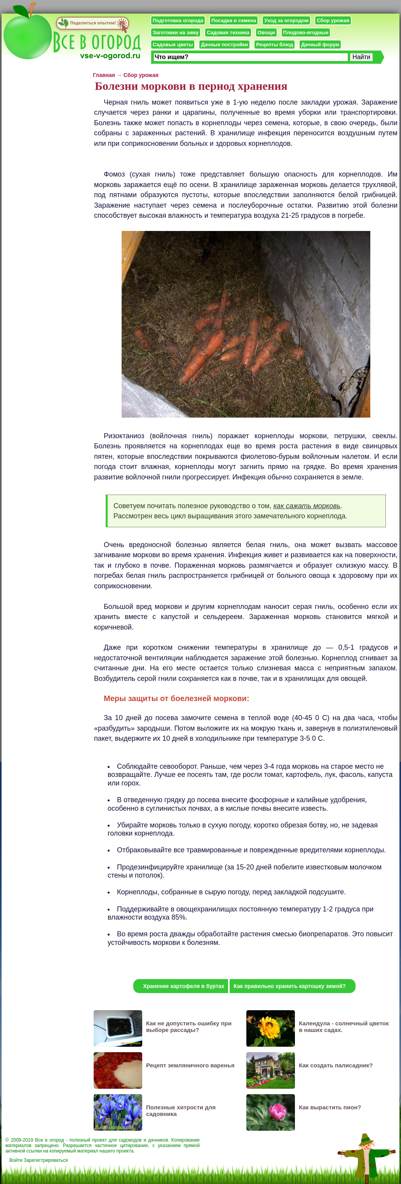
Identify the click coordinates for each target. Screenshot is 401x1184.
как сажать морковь (307, 506)
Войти (16, 1160)
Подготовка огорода (178, 20)
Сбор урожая (333, 20)
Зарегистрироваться (46, 1160)
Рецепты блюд (274, 44)
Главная (104, 75)
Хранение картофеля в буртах (183, 986)
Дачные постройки (224, 44)
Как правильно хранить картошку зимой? (290, 986)
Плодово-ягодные (306, 32)
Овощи (266, 32)
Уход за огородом (286, 20)
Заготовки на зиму (176, 32)
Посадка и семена (233, 20)
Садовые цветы (173, 44)
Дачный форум (320, 44)
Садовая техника (228, 32)
